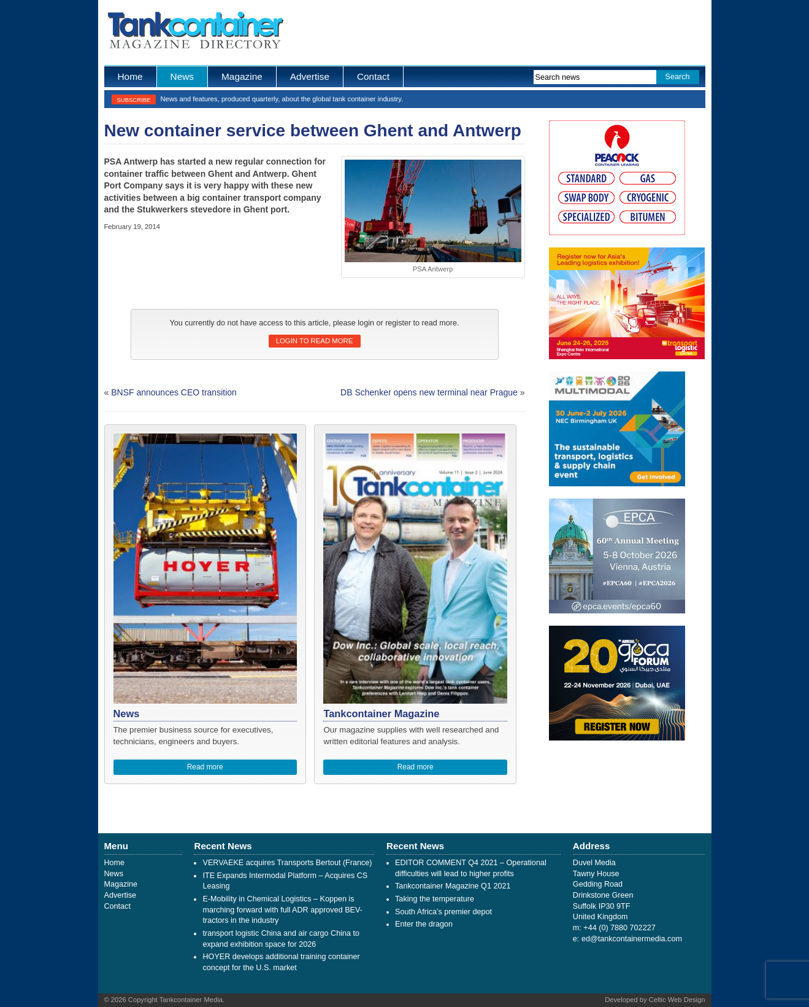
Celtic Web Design (677, 999)
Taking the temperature (434, 899)
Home (130, 76)
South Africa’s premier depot (443, 912)
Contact (373, 76)
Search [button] (677, 76)
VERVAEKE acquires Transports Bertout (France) (287, 862)
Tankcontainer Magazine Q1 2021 (452, 886)
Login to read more (314, 340)
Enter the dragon (424, 924)
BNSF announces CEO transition (174, 392)
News (182, 76)
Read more (205, 767)
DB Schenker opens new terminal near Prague (429, 392)
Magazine (242, 76)
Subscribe (134, 99)
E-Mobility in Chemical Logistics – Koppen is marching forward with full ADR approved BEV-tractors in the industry (282, 910)
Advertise (309, 76)
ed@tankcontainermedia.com (631, 939)
